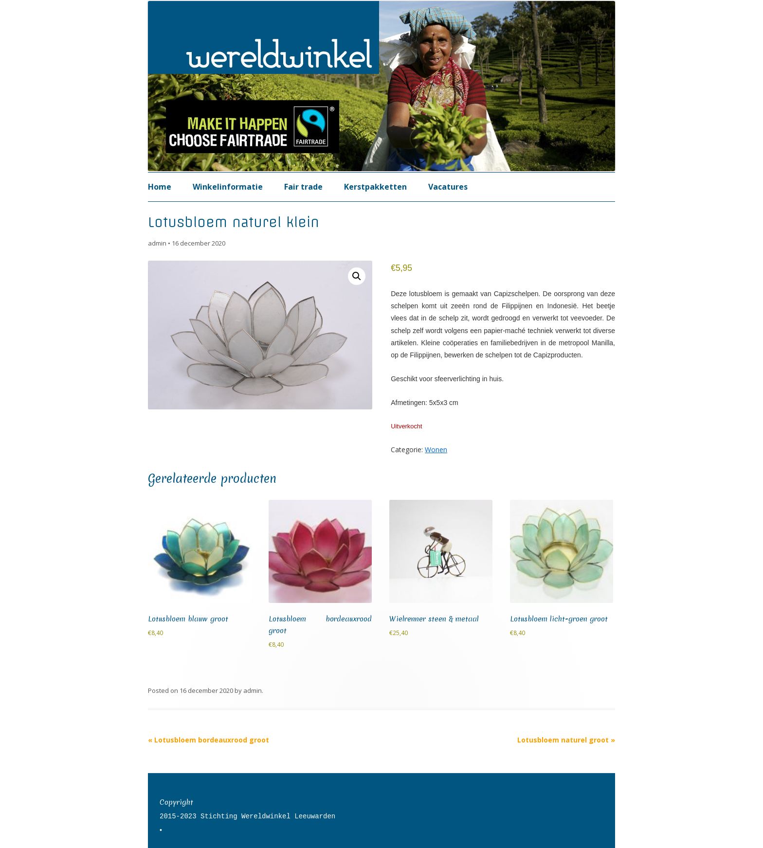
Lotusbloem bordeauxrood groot (208, 739)
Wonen (436, 449)
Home (159, 186)
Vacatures (448, 186)
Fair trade (303, 186)
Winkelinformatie (228, 186)
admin (157, 243)
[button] (356, 276)
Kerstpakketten (375, 186)
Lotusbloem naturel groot (566, 739)
